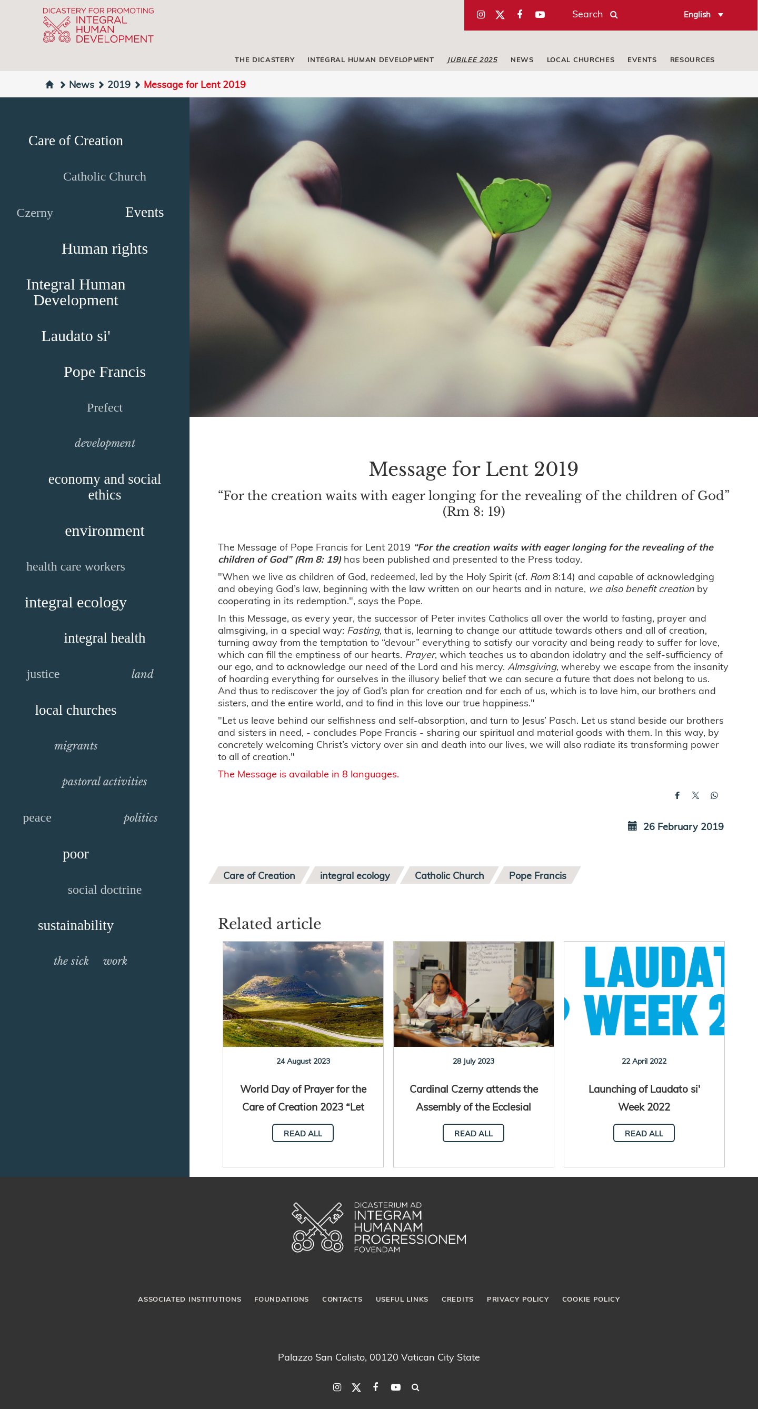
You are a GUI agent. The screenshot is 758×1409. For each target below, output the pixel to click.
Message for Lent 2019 (189, 84)
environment (105, 530)
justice (43, 674)
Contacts (342, 1299)
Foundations (281, 1299)
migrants (76, 746)
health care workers (75, 566)
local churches (581, 59)
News (522, 59)
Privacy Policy (518, 1299)
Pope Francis (105, 371)
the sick (71, 961)
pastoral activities (104, 781)
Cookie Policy (591, 1299)
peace (37, 817)
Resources (692, 59)
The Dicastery (264, 59)
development (105, 443)
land (143, 674)
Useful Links (402, 1299)
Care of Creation (75, 140)
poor (76, 854)
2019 (114, 84)
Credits (458, 1299)
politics (141, 818)
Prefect (105, 407)
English (697, 14)
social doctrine (105, 889)
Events (641, 59)
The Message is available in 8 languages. (308, 773)
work (115, 961)
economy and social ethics (104, 487)
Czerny (35, 212)
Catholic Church (104, 176)
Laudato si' (75, 335)
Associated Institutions (189, 1299)
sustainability (76, 925)
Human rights (105, 248)
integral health (104, 638)
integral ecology (76, 602)
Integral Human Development (370, 59)
